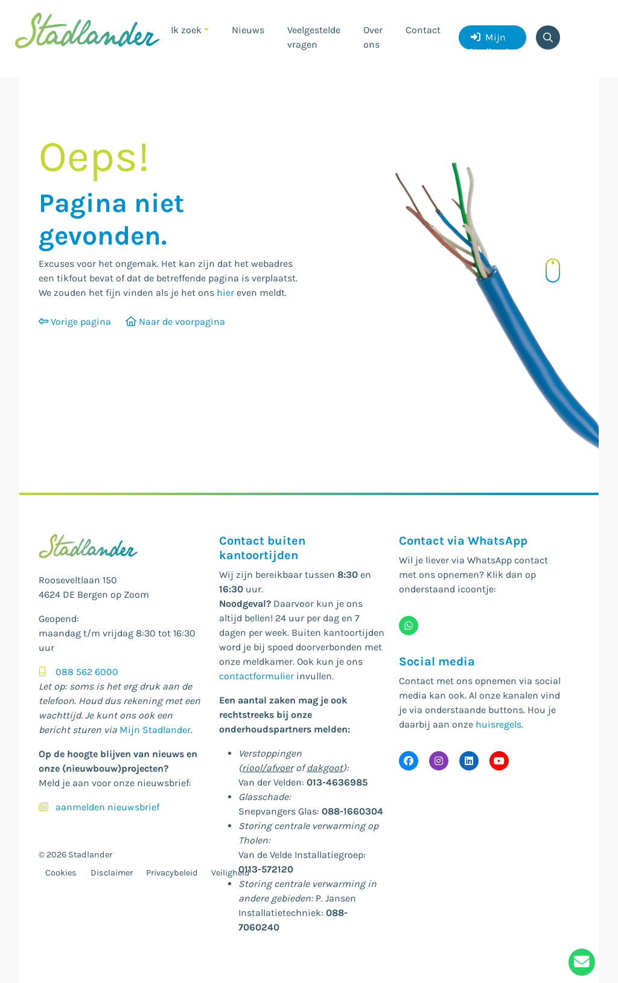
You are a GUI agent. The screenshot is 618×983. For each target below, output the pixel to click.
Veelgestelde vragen (313, 37)
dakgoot (325, 767)
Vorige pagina (75, 321)
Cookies (61, 873)
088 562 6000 (87, 671)
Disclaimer (112, 873)
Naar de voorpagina (175, 321)
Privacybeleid (172, 873)
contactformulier (256, 676)
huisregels (498, 724)
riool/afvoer (267, 767)
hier (225, 292)
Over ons (373, 37)
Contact (423, 30)
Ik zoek (186, 30)
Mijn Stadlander (492, 40)
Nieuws (248, 30)
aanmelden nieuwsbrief (107, 807)
